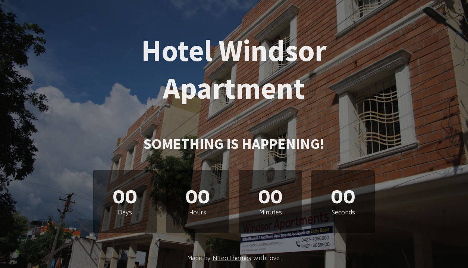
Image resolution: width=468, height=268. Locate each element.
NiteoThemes (232, 258)
